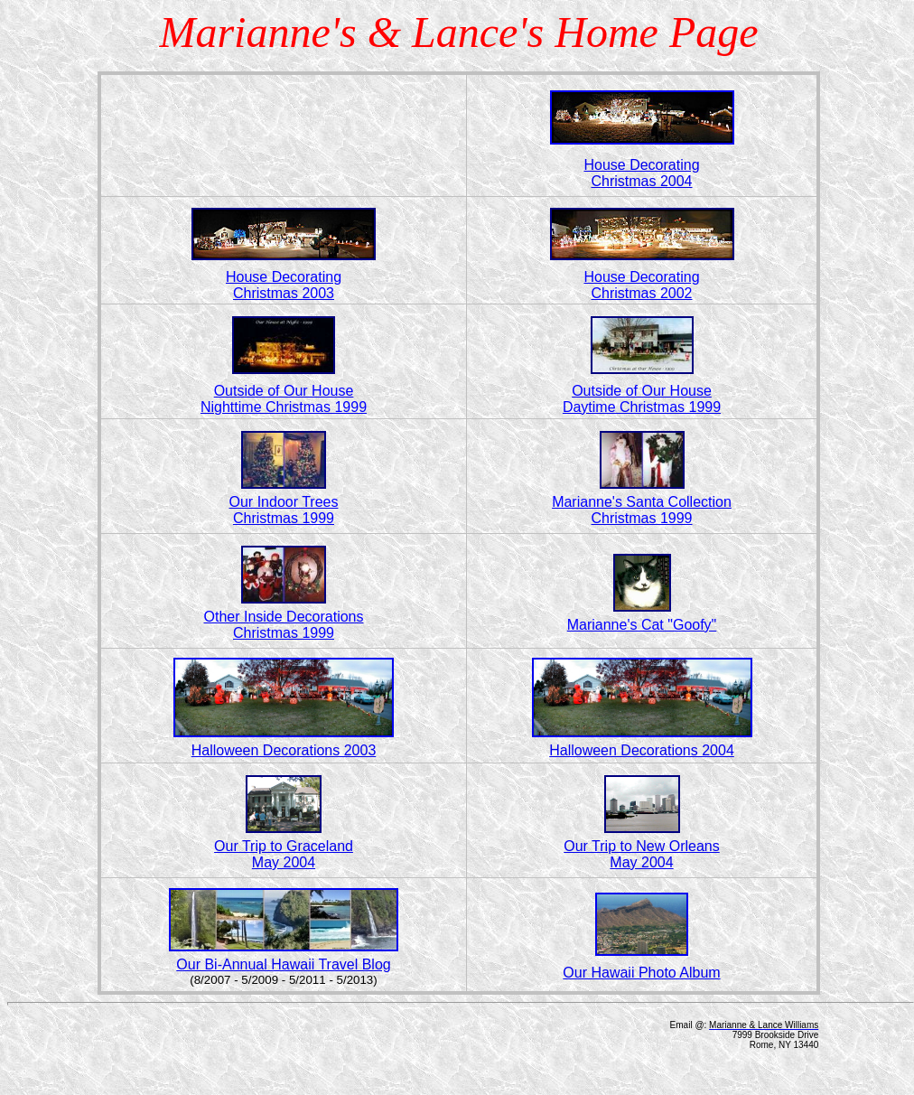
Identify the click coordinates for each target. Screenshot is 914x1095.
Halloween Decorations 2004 (641, 750)
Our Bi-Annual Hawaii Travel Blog (283, 964)
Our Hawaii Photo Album (641, 972)
